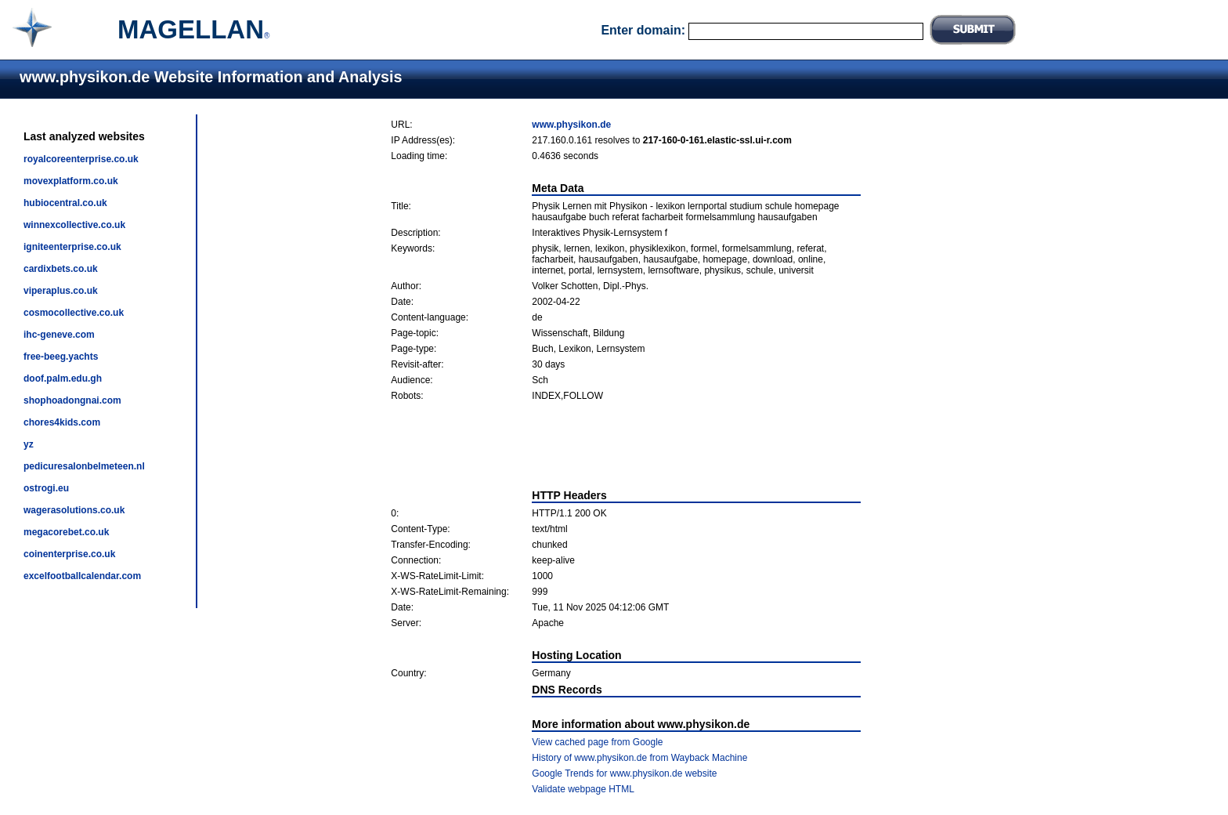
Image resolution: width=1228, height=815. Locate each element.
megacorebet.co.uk (66, 532)
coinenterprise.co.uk (69, 554)
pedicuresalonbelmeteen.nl (84, 466)
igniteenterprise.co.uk (72, 246)
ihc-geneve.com (59, 334)
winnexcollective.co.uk (74, 224)
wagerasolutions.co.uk (74, 510)
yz (28, 444)
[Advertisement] (625, 445)
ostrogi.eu (46, 488)
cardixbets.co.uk (60, 268)
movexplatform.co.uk (70, 181)
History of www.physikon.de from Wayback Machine (639, 757)
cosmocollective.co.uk (73, 312)
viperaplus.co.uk (60, 290)
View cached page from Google (597, 742)
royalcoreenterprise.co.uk (81, 159)
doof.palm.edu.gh (62, 378)
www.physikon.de (571, 124)
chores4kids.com (61, 422)
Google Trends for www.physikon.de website (624, 773)
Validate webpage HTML (583, 789)
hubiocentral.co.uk (65, 202)
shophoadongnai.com (72, 400)
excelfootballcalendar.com (82, 575)
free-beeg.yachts (60, 356)
